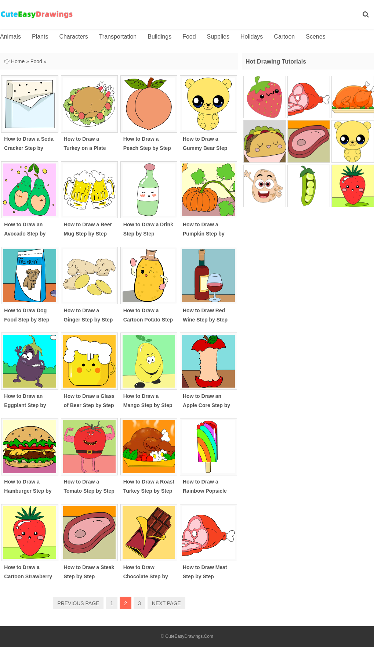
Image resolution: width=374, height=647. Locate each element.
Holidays (251, 36)
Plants (40, 36)
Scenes (315, 36)
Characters (73, 36)
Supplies (218, 36)
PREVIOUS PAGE (78, 603)
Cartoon (284, 36)
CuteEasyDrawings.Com (189, 636)
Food (189, 36)
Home (18, 61)
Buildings (159, 36)
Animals (10, 36)
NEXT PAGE (166, 603)
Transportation (118, 36)
